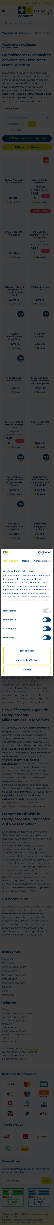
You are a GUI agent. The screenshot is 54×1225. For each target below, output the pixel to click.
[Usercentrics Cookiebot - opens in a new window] (38, 553)
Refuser (27, 669)
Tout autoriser (27, 650)
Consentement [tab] (10, 561)
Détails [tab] (25, 561)
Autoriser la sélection (27, 660)
